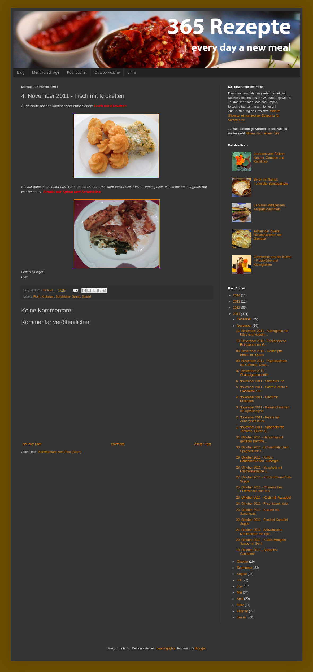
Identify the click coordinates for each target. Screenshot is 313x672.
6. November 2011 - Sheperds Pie (260, 381)
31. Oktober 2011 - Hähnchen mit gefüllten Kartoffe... (259, 439)
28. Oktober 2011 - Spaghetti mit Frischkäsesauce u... (259, 469)
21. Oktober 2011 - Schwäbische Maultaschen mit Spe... (259, 531)
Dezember (245, 319)
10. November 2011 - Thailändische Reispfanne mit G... (261, 343)
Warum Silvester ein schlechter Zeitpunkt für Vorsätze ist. (254, 115)
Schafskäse (63, 296)
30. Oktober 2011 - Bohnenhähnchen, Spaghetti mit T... (262, 449)
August (242, 574)
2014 (237, 295)
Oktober (243, 562)
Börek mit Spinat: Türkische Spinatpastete (271, 181)
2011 (237, 314)
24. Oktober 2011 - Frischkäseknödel (262, 503)
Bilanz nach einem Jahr (263, 133)
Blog (20, 72)
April (240, 599)
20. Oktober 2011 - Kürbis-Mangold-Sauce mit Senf (261, 542)
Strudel (86, 296)
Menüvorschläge (45, 72)
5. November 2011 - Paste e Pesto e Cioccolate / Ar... (262, 389)
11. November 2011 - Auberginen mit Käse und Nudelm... (262, 333)
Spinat (76, 296)
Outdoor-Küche (107, 72)
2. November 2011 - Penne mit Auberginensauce (257, 419)
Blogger (200, 648)
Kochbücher (77, 72)
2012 (237, 307)
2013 (237, 301)
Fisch (36, 296)
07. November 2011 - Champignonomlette (252, 373)
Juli (239, 580)
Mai (240, 592)
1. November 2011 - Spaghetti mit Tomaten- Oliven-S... (260, 429)
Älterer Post (202, 444)
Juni (240, 586)
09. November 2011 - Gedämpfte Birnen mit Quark (259, 353)
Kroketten (48, 296)
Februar (243, 611)
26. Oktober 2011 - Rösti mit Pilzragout (263, 497)
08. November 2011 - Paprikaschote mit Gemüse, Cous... (261, 362)
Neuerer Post (32, 444)
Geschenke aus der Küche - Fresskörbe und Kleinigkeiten (272, 261)
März (241, 605)
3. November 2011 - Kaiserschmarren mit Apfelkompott (262, 409)
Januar (242, 617)
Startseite (118, 444)
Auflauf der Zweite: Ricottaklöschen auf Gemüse (268, 235)
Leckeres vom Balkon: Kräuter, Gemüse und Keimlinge (269, 157)
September (245, 568)
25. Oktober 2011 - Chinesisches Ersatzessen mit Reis (259, 489)
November (245, 326)
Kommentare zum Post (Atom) (59, 452)
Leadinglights (165, 648)
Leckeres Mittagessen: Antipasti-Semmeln (270, 207)
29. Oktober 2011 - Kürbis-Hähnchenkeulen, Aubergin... (258, 459)
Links (131, 72)
